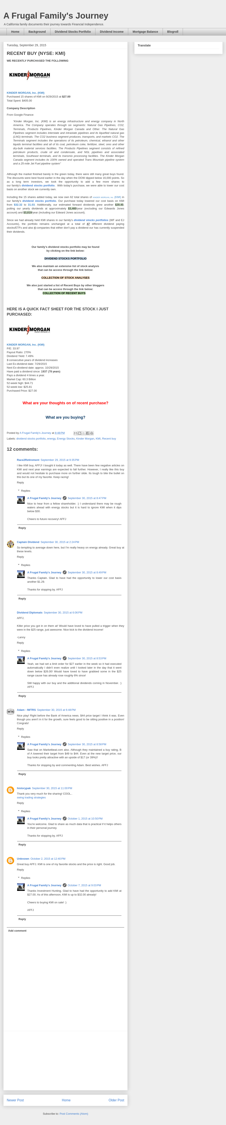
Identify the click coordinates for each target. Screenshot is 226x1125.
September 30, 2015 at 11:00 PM (52, 788)
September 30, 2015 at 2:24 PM (60, 542)
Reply (20, 482)
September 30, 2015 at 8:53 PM (87, 658)
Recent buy (109, 438)
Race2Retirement (28, 459)
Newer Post (15, 1100)
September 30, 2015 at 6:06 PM (63, 612)
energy (51, 438)
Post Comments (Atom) (74, 1113)
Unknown (23, 858)
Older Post (116, 1100)
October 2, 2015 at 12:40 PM (48, 858)
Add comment (17, 930)
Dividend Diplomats (29, 612)
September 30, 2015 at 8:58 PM (87, 744)
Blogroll (172, 31)
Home (15, 31)
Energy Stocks (66, 438)
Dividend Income (112, 31)
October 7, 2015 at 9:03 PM (84, 885)
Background (37, 31)
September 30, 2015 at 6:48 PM (56, 709)
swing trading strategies (31, 797)
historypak (24, 788)
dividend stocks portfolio (31, 438)
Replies (25, 490)
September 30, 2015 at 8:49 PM (87, 572)
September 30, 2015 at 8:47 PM (87, 498)
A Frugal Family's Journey (55, 15)
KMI (98, 438)
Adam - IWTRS (26, 709)
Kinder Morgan (85, 438)
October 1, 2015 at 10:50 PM (85, 818)
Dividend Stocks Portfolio (73, 31)
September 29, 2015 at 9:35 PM (60, 459)
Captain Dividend (28, 542)
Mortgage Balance (145, 31)
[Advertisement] (65, 1060)
